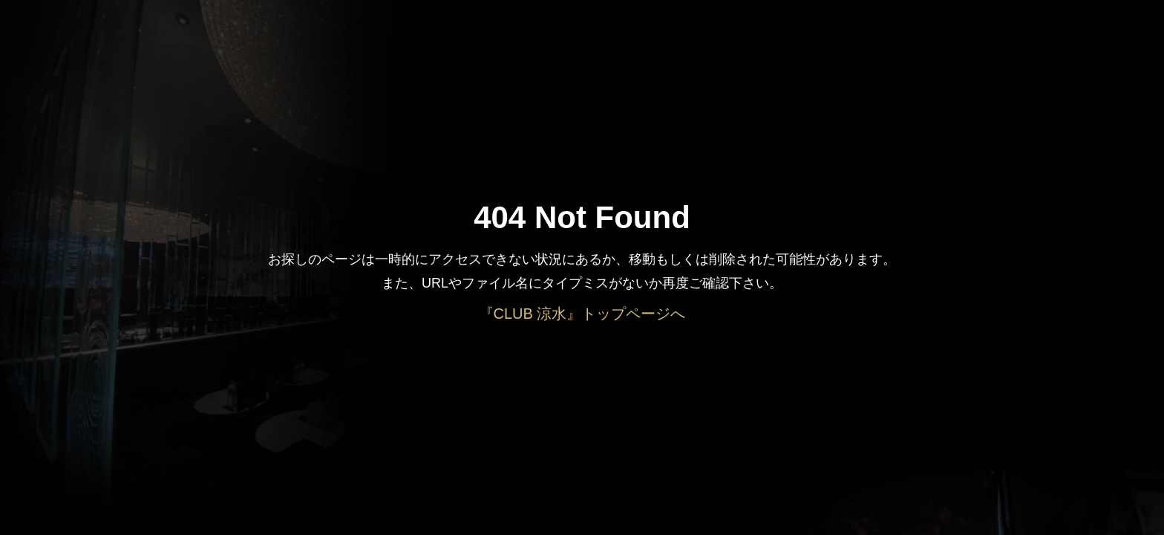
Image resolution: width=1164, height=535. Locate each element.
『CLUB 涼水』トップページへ (582, 313)
